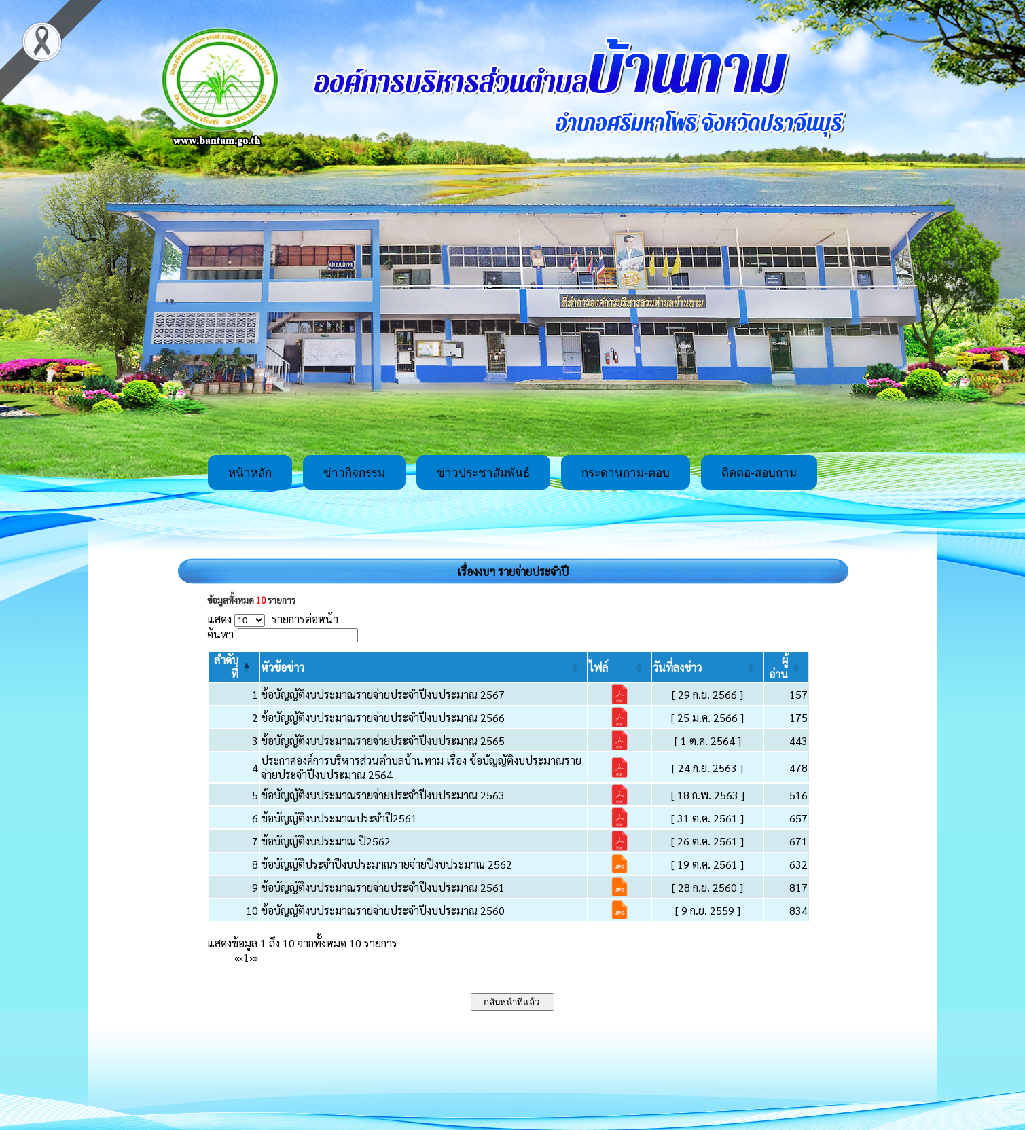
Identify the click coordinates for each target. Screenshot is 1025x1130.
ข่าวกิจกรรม (354, 473)
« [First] (237, 957)
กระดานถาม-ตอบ (625, 473)
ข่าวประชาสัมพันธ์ (483, 473)
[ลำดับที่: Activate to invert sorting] (234, 667)
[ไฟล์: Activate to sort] (619, 667)
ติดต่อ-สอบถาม (759, 473)
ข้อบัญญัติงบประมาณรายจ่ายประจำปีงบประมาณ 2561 (383, 887)
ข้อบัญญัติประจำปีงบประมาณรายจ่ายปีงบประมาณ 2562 (386, 864)
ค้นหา (220, 634)
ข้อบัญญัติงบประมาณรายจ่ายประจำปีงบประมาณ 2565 (383, 740)
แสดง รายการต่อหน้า (273, 619)
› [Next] (251, 957)
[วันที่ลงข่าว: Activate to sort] (707, 667)
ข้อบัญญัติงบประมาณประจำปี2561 (339, 818)
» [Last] (255, 957)
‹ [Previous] (241, 957)
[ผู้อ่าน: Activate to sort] (786, 667)
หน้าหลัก (250, 473)
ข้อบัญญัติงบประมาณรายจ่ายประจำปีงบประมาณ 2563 (383, 795)
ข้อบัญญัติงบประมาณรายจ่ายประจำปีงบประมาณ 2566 (383, 717)
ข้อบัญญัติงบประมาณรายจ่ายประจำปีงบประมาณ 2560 (383, 910)
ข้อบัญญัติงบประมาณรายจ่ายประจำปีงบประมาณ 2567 (383, 694)
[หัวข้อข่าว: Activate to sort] (423, 667)
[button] (282, 667)
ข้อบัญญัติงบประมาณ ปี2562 (326, 841)
